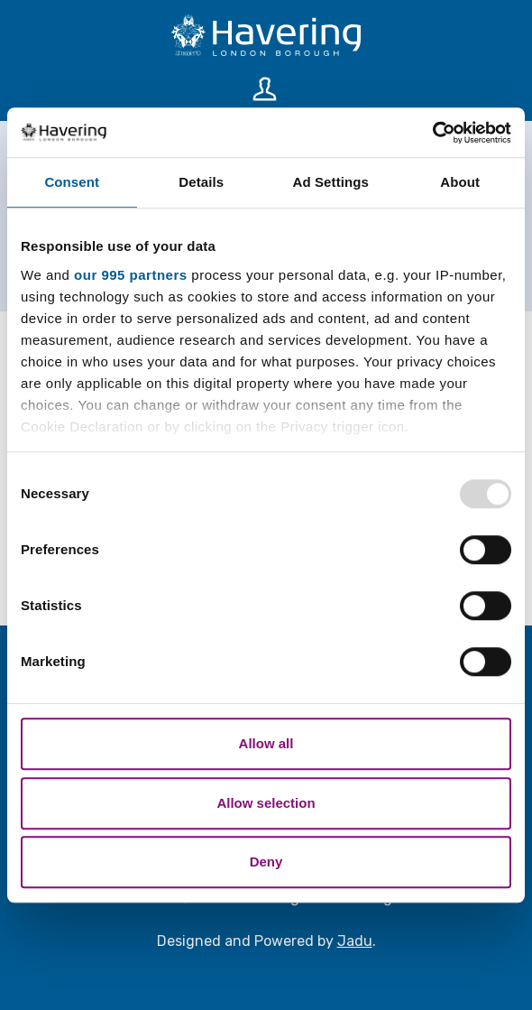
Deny (266, 861)
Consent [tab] (71, 182)
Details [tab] (201, 182)
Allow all (266, 743)
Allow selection (265, 803)
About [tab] (460, 182)
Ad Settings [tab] (331, 182)
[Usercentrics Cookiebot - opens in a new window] (432, 132)
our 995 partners (131, 275)
